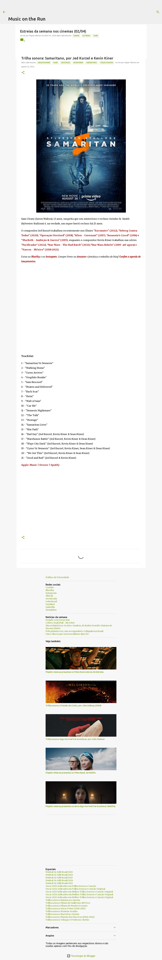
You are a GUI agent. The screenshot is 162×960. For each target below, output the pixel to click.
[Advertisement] (62, 6)
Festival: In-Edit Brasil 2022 (59, 874)
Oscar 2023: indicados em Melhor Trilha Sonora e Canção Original (79, 891)
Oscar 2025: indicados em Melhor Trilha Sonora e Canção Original (79, 897)
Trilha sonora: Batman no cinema (63, 900)
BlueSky (50, 590)
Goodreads (51, 598)
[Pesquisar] (120, 12)
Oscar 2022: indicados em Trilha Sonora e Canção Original (75, 889)
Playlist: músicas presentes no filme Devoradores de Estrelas (75, 672)
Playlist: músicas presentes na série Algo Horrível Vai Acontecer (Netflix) (80, 806)
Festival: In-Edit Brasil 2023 (59, 877)
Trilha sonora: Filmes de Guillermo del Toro (68, 903)
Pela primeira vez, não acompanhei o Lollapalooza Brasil (74, 631)
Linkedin (50, 607)
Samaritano (91, 62)
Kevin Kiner (78, 62)
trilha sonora (106, 62)
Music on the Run (26, 18)
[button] (23, 73)
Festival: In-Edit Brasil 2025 (59, 883)
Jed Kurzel (65, 62)
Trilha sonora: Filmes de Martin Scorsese (66, 905)
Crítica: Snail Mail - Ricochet (60, 622)
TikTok (49, 595)
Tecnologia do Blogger (81, 956)
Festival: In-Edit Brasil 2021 (59, 872)
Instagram (51, 593)
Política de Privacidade (57, 577)
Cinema (76, 36)
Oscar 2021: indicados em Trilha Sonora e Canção (71, 886)
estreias (86, 36)
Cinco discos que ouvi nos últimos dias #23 (67, 634)
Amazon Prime (44, 62)
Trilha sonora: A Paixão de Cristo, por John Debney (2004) (73, 705)
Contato (50, 587)
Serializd (50, 604)
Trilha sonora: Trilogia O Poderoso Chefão (67, 919)
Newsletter (51, 610)
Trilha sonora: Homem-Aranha (61, 911)
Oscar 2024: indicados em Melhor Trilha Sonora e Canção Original (79, 894)
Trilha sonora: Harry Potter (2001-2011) (66, 908)
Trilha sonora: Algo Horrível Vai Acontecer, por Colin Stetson (75, 739)
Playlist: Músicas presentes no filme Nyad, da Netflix (71, 773)
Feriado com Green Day (58, 620)
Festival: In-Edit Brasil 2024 (59, 880)
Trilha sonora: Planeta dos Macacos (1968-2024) (70, 917)
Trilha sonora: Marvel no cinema (62, 914)
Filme (96, 36)
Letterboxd (51, 601)
